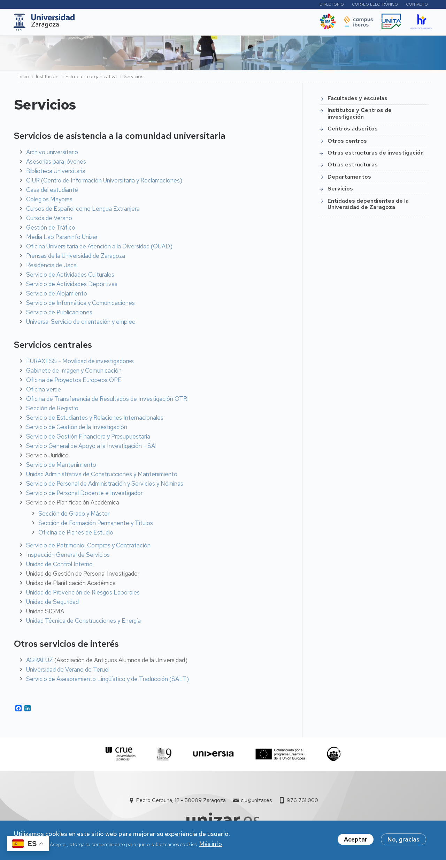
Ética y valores (287, 24)
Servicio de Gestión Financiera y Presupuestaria (88, 438)
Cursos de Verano (49, 220)
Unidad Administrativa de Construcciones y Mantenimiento (101, 476)
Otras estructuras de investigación (376, 154)
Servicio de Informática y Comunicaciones (80, 305)
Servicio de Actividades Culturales (70, 277)
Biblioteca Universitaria (55, 173)
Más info (210, 844)
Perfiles (294, 5)
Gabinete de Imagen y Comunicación (74, 372)
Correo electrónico (375, 5)
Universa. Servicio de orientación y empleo (81, 324)
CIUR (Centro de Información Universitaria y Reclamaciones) (104, 182)
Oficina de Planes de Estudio (75, 534)
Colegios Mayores (49, 201)
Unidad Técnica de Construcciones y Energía (83, 623)
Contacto (417, 5)
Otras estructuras (353, 166)
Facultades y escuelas (357, 100)
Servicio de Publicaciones (59, 314)
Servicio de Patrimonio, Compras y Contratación (88, 547)
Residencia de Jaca (51, 267)
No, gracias (403, 840)
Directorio (332, 5)
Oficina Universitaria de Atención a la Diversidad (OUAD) (99, 248)
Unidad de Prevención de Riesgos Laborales (83, 594)
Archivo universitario (52, 154)
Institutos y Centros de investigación (360, 115)
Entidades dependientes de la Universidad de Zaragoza (368, 206)
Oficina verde (43, 391)
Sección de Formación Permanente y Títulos (95, 525)
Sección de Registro (52, 410)
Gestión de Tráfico (50, 229)
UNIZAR (97, 24)
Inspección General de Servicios (68, 557)
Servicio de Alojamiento (56, 295)
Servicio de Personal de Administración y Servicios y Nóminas (104, 485)
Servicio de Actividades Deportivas (71, 286)
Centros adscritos (353, 130)
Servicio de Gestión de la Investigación (76, 429)
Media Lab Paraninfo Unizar (62, 239)
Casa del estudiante (52, 192)
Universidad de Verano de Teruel (67, 671)
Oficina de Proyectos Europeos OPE (74, 382)
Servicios (340, 190)
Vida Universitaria (237, 24)
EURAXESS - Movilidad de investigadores (80, 363)
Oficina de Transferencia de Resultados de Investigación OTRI (107, 401)
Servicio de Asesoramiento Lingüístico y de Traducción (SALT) (107, 681)
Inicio (23, 78)
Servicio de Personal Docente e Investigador (84, 495)
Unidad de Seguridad (52, 604)
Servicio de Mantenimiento (61, 467)
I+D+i (157, 24)
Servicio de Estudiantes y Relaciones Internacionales (94, 420)
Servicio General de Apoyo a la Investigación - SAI (91, 448)
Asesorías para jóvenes (56, 163)
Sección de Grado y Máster (73, 515)
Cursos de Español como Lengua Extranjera (83, 211)
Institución (47, 78)
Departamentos (349, 178)
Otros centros (347, 143)
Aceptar (355, 840)
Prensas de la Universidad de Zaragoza (75, 258)
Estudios (129, 24)
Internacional (191, 24)
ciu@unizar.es (256, 802)
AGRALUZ (39, 662)
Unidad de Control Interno (59, 566)
